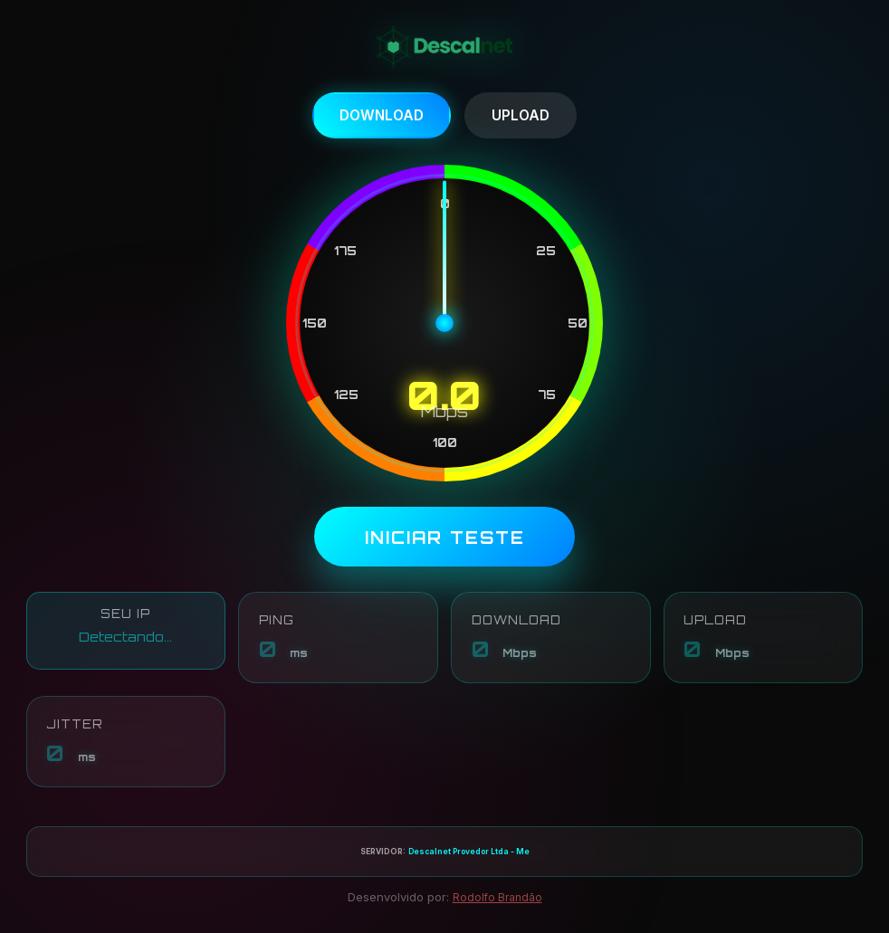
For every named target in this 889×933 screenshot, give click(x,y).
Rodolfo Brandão (497, 901)
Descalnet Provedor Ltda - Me (469, 855)
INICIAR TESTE (445, 538)
